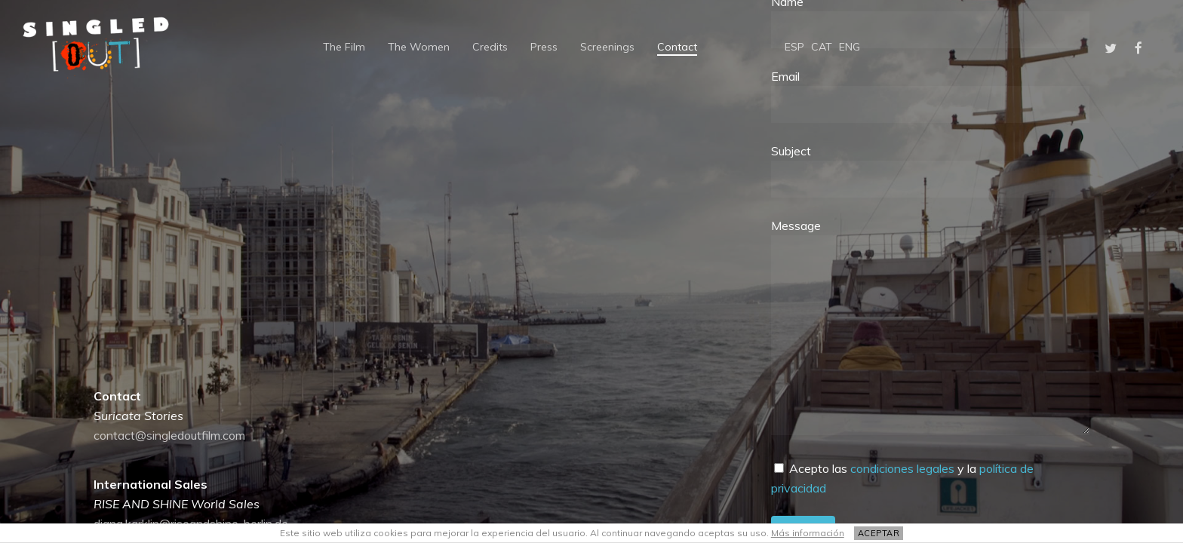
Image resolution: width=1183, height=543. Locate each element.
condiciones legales (902, 468)
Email (930, 96)
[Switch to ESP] (794, 46)
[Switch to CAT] (821, 46)
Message (930, 329)
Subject (930, 170)
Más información (807, 532)
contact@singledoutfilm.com (169, 435)
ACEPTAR (879, 533)
